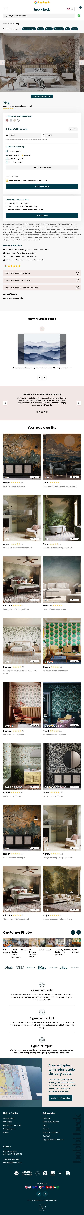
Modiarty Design (59, 951)
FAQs (45, 1125)
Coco (45, 544)
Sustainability (9, 1118)
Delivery (46, 1118)
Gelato (46, 667)
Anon (48, 950)
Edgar (46, 915)
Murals (40, 29)
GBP (70, 9)
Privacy (46, 1129)
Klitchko (7, 605)
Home (5, 24)
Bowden (7, 667)
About (6, 1132)
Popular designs (29, 29)
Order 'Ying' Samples (60, 1098)
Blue (67, 29)
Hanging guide (9, 1129)
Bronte (6, 792)
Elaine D (23, 950)
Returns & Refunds (51, 1122)
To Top (42, 1207)
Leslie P (41, 950)
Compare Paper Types (42, 167)
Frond (46, 731)
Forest (11, 24)
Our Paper (7, 1122)
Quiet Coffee (75, 951)
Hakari (6, 482)
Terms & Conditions (51, 1132)
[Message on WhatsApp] (79, 16)
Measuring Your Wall (12, 1125)
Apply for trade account (53, 1140)
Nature (48, 29)
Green (75, 29)
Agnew (6, 544)
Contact (46, 1136)
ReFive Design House (15, 952)
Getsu (46, 482)
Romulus (47, 605)
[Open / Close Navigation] (5, 9)
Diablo (46, 792)
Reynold (7, 731)
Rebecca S (67, 951)
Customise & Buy (42, 186)
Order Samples (42, 215)
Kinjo (5, 950)
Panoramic (58, 29)
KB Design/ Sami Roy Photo (33, 953)
